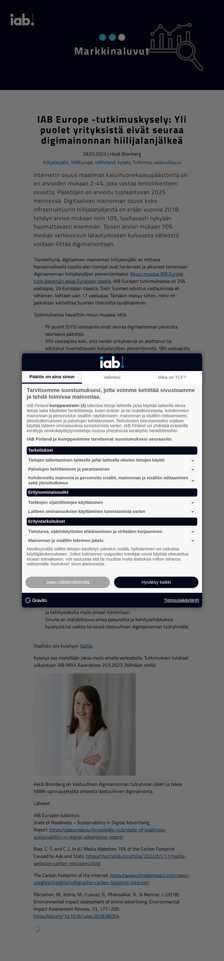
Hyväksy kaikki (156, 582)
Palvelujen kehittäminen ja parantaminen (112, 469)
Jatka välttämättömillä (67, 582)
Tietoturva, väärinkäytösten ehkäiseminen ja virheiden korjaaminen (112, 531)
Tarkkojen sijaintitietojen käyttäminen (112, 503)
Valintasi (112, 377)
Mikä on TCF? (172, 377)
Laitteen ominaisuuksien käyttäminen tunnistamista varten (112, 512)
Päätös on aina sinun (51, 376)
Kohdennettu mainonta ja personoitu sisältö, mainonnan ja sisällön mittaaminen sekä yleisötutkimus (112, 480)
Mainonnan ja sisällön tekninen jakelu (112, 540)
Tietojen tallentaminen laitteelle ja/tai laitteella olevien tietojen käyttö (112, 460)
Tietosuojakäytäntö (181, 600)
